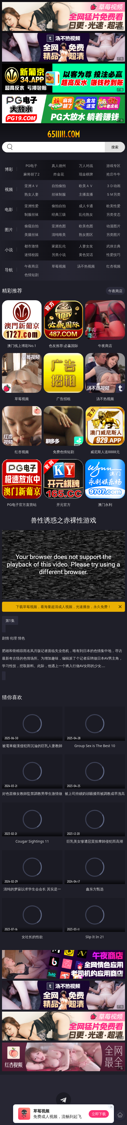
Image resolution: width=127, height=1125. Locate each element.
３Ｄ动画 (113, 185)
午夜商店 (31, 266)
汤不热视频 (86, 266)
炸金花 (58, 174)
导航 (9, 270)
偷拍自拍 (59, 205)
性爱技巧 (113, 254)
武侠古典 (113, 246)
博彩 (9, 169)
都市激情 (31, 246)
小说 (9, 249)
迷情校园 (31, 254)
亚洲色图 (59, 226)
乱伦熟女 (86, 214)
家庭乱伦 (59, 246)
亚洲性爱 (31, 205)
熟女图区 (86, 234)
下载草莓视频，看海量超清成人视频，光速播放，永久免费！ (69, 607)
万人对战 (86, 165)
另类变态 (113, 214)
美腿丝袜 (31, 234)
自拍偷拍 (59, 185)
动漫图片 (113, 226)
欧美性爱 (113, 205)
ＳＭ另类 (113, 194)
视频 (9, 189)
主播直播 (86, 194)
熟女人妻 (31, 194)
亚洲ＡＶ (31, 185)
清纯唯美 (59, 234)
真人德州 (59, 165)
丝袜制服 (59, 194)
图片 (9, 229)
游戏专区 (113, 165)
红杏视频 (113, 266)
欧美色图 (86, 226)
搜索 (114, 147)
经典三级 (59, 214)
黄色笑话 (86, 254)
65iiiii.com (63, 134)
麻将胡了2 (31, 174)
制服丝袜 (31, 214)
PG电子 (31, 165)
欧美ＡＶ (86, 185)
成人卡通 (86, 205)
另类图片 (113, 234)
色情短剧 (31, 274)
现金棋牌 (86, 174)
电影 (9, 209)
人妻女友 (86, 246)
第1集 (10, 620)
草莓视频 (59, 266)
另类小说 (59, 254)
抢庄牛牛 (113, 174)
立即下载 (99, 1113)
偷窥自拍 (31, 226)
